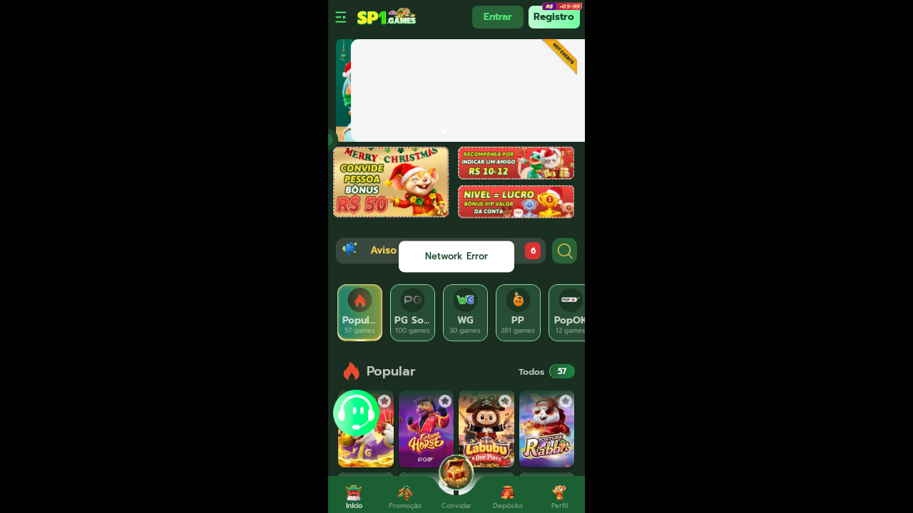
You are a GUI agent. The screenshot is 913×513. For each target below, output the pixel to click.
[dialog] (456, 256)
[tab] (360, 312)
